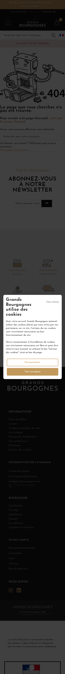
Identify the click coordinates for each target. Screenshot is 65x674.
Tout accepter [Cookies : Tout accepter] (32, 372)
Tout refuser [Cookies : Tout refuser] (52, 302)
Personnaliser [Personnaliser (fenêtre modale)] (32, 362)
